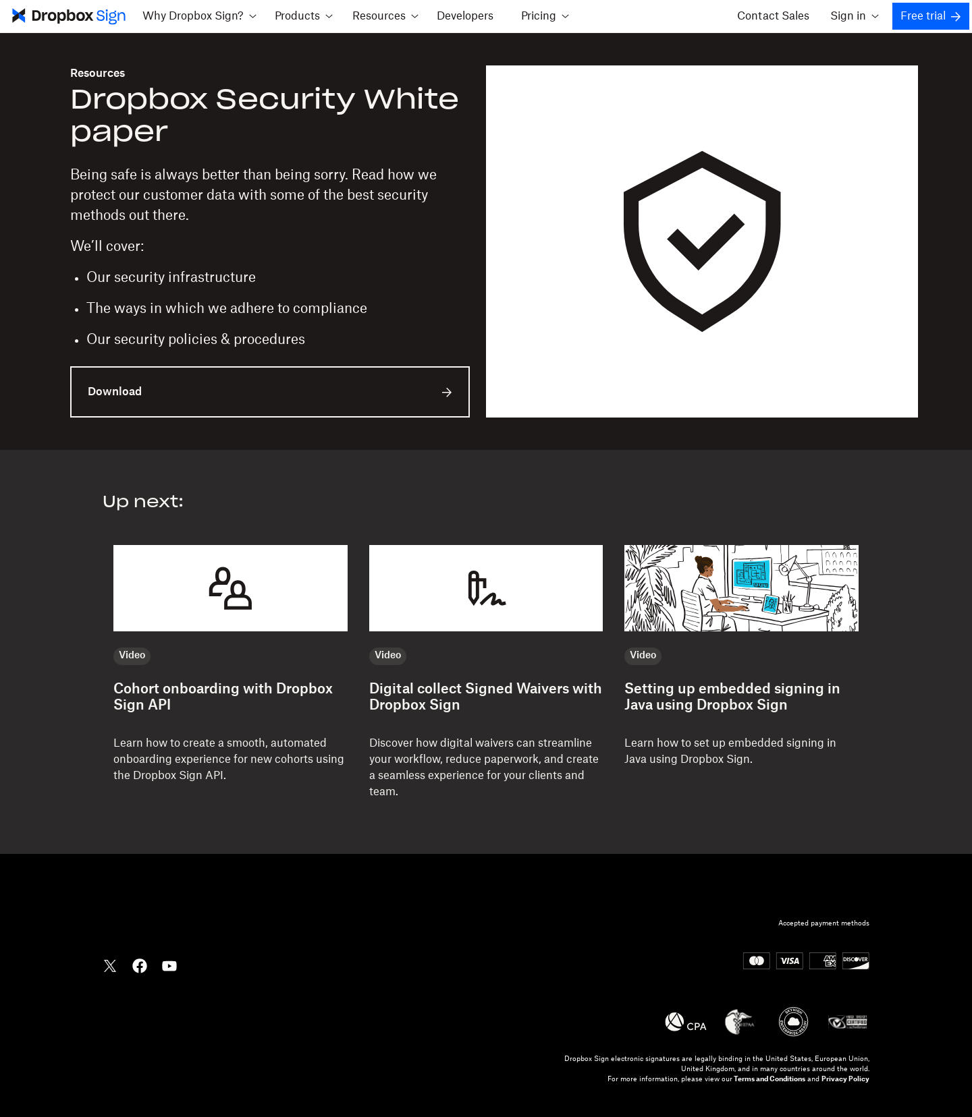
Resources (97, 73)
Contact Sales (773, 16)
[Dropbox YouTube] (169, 964)
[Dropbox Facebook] (139, 964)
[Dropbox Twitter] (110, 964)
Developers (465, 16)
